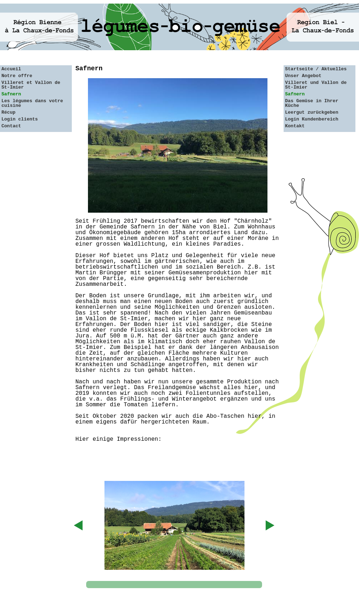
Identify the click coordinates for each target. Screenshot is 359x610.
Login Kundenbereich (311, 119)
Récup (8, 112)
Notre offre (16, 76)
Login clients (19, 119)
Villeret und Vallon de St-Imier (316, 85)
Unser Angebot (303, 76)
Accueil (11, 69)
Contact (11, 126)
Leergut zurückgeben (311, 112)
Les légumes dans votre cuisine (32, 103)
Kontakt (295, 126)
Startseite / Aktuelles (316, 69)
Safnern (11, 94)
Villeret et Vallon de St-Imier (30, 85)
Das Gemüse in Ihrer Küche (311, 103)
